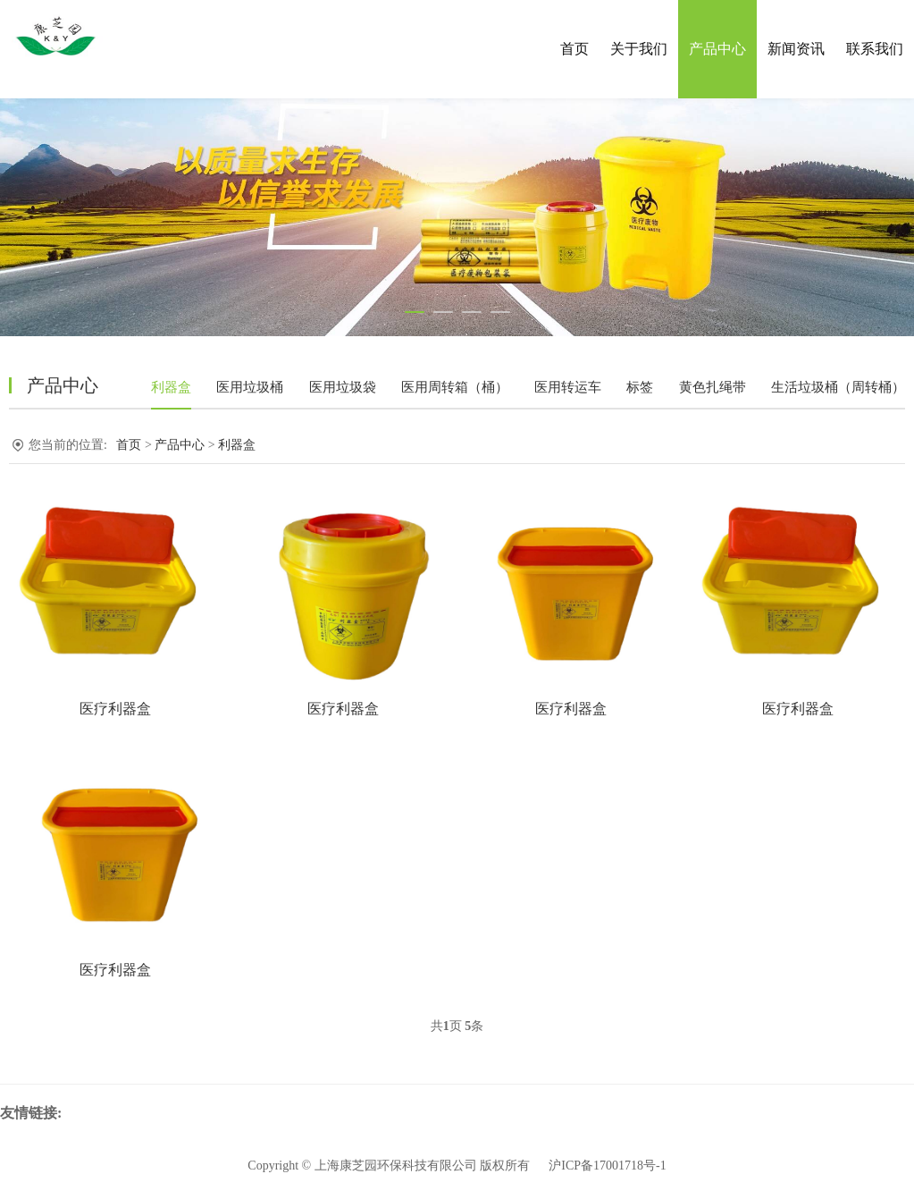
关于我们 (638, 48)
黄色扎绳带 (712, 387)
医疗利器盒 (115, 708)
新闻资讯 (796, 48)
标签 (639, 387)
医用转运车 (567, 387)
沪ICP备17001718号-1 (607, 1165)
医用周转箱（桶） (454, 387)
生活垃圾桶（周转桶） (838, 387)
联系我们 (874, 48)
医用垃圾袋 (342, 387)
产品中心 (717, 48)
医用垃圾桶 (249, 387)
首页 (574, 48)
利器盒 (171, 387)
